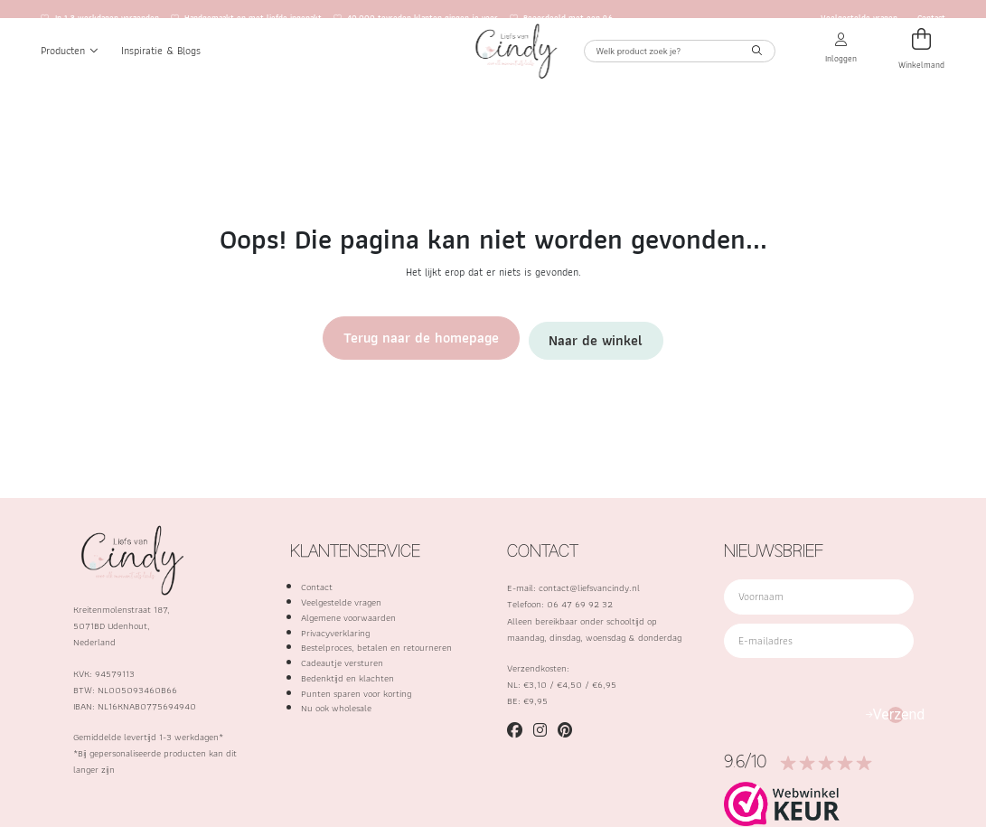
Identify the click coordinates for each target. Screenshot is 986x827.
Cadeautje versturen (342, 662)
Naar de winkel (563, 337)
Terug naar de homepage (442, 337)
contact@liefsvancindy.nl (589, 587)
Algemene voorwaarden (348, 617)
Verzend (895, 715)
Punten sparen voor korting (356, 693)
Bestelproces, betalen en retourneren (376, 647)
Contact (931, 18)
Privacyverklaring (335, 633)
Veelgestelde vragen (859, 18)
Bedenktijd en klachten (347, 678)
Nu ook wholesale (336, 708)
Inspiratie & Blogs (161, 71)
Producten (70, 71)
